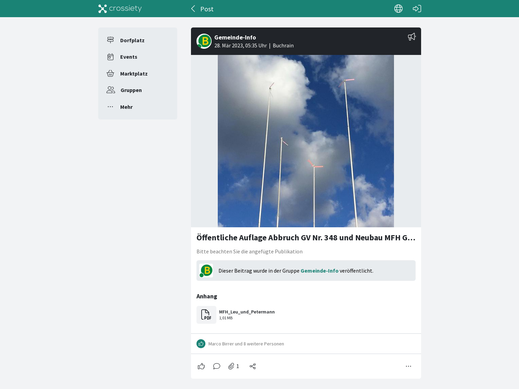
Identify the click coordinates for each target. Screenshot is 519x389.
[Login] (417, 8)
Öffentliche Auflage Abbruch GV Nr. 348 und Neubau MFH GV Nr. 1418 (319, 237)
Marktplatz (134, 73)
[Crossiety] (120, 8)
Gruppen (131, 90)
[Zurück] (193, 8)
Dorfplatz (132, 40)
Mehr (126, 106)
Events (128, 56)
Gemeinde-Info (320, 270)
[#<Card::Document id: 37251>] (306, 200)
